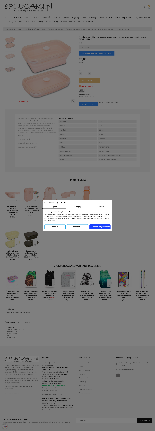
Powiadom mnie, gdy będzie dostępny (96, 53)
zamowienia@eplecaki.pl (127, 369)
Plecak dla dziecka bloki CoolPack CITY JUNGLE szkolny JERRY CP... (31, 294)
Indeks (81, 94)
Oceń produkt (88, 104)
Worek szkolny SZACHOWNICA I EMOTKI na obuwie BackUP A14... (87, 294)
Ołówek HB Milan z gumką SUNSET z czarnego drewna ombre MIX (142, 294)
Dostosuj (77, 227)
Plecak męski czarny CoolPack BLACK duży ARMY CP (49, 293)
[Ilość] (85, 73)
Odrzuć (55, 227)
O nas (81, 367)
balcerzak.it (15, 393)
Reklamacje (82, 382)
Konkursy (82, 385)
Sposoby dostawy (84, 370)
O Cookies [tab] (100, 207)
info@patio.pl (11, 338)
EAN (80, 97)
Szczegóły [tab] (77, 207)
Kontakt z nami (84, 363)
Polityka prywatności (85, 389)
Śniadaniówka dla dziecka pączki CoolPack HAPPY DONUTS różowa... (12, 294)
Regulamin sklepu (84, 378)
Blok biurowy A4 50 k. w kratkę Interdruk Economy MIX (124, 294)
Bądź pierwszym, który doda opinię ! (18, 312)
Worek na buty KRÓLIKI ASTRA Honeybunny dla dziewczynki (68, 294)
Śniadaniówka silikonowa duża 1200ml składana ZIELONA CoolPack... (31, 254)
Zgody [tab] (54, 207)
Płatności (82, 374)
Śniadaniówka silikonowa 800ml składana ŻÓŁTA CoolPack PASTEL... (12, 254)
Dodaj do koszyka (89, 81)
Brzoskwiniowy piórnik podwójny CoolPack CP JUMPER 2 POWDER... (31, 209)
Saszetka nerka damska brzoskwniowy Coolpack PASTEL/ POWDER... (12, 210)
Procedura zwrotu (84, 393)
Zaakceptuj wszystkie (101, 227)
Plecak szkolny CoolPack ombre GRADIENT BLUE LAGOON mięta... (105, 294)
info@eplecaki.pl (52, 363)
